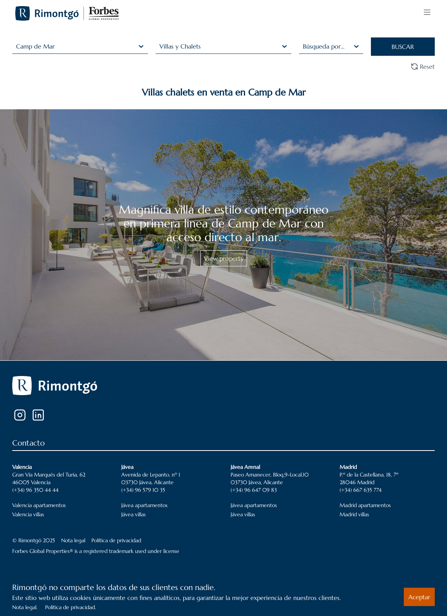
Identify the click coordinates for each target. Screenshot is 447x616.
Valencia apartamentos (39, 505)
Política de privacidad (116, 540)
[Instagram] (20, 415)
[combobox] (17, 46)
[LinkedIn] (38, 415)
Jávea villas (133, 514)
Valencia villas (28, 514)
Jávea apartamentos (144, 505)
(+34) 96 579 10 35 (143, 489)
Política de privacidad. (70, 607)
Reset (423, 66)
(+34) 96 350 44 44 (35, 489)
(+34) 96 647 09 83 (254, 489)
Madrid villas (354, 514)
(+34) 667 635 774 (361, 489)
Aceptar (419, 597)
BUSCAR (403, 46)
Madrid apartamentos (365, 505)
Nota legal (73, 540)
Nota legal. (24, 607)
